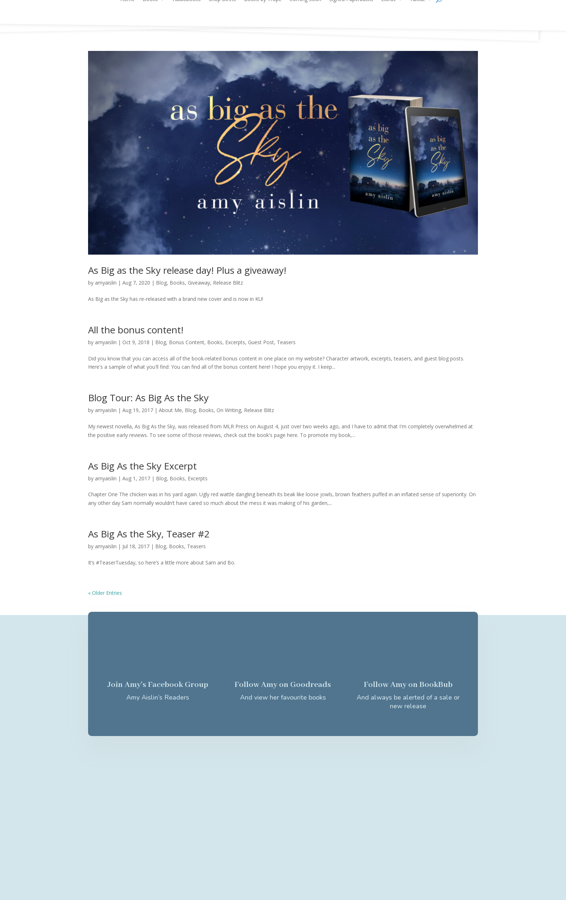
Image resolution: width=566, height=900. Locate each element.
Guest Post (261, 342)
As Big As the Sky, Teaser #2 (149, 533)
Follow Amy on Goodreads (283, 685)
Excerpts (235, 342)
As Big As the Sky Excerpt (142, 465)
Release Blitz (228, 282)
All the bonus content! (135, 329)
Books (177, 282)
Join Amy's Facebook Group (157, 685)
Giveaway (199, 282)
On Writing (229, 410)
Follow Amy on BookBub (408, 685)
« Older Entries (105, 592)
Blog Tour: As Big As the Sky (148, 397)
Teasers (286, 342)
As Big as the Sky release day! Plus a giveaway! (187, 270)
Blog (161, 282)
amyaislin (106, 282)
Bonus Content (186, 342)
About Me (170, 410)
